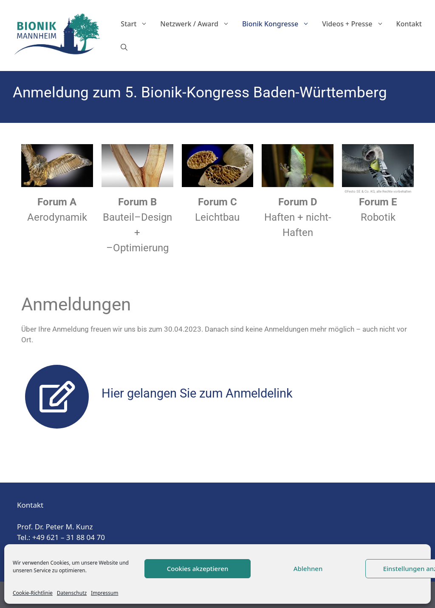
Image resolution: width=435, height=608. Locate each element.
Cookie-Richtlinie (33, 593)
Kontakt (409, 23)
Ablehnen (308, 568)
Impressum (104, 593)
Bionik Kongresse (279, 24)
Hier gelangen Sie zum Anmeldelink (197, 393)
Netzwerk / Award (198, 24)
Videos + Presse (356, 24)
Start (137, 24)
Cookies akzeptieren (198, 568)
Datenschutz (72, 593)
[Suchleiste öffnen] (124, 47)
